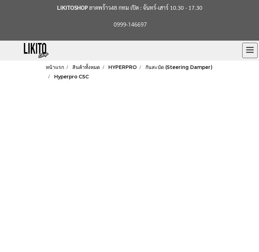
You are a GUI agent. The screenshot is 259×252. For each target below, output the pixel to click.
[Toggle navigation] (250, 50)
